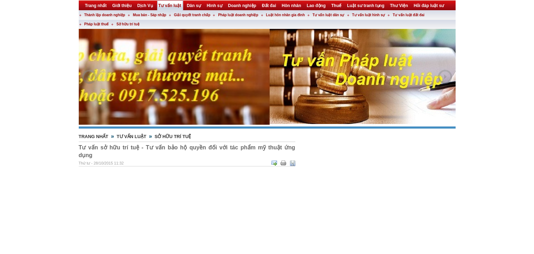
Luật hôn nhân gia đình (285, 15)
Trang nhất (94, 136)
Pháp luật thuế (96, 24)
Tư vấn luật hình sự (368, 15)
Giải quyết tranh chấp (192, 15)
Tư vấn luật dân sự (328, 15)
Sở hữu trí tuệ (128, 24)
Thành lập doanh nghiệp (104, 15)
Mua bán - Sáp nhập (149, 15)
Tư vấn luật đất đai (408, 15)
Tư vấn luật (132, 136)
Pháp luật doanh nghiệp (238, 15)
